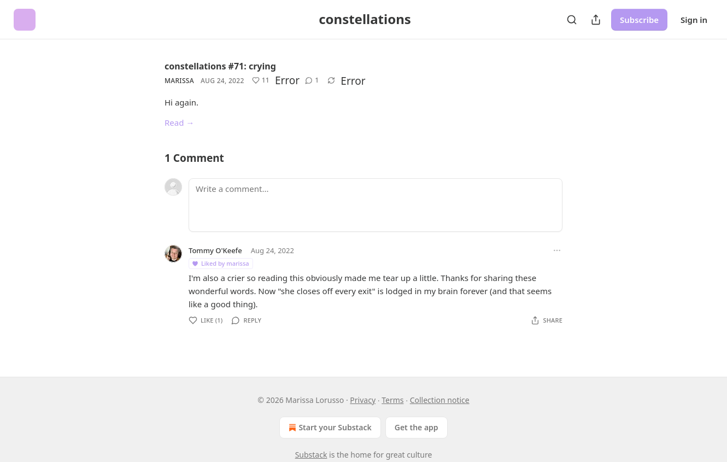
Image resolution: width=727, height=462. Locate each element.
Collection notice (440, 400)
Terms (392, 400)
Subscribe (639, 19)
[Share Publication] (596, 20)
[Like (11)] (261, 80)
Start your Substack (328, 428)
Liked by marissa (220, 263)
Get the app (416, 427)
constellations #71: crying (220, 66)
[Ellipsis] (557, 250)
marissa (179, 80)
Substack (311, 454)
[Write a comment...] (375, 205)
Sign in (694, 19)
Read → (179, 122)
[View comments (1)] (312, 80)
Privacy (363, 400)
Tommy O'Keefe (215, 250)
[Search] (572, 20)
